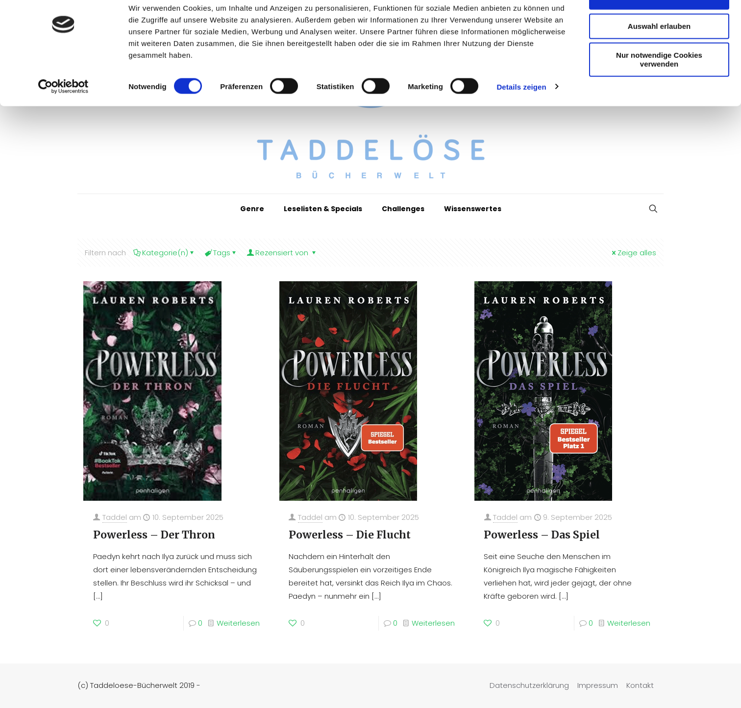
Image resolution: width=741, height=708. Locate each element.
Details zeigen (521, 114)
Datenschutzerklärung (529, 685)
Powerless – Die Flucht (350, 534)
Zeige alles (633, 252)
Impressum (597, 685)
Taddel (114, 517)
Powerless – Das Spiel (542, 534)
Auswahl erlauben (659, 53)
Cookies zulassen (659, 24)
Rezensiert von (282, 252)
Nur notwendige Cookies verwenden (659, 87)
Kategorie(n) (164, 252)
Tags (221, 252)
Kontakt (640, 685)
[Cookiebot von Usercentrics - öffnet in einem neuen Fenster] (63, 114)
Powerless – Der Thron (154, 534)
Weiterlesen (238, 623)
